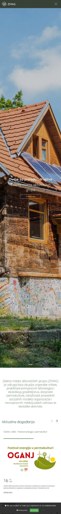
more (43, 510)
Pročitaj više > (8, 492)
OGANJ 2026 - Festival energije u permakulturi (25, 432)
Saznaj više (30, 196)
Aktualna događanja (18, 422)
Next (57, 421)
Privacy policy (22, 510)
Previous (52, 421)
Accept (34, 510)
